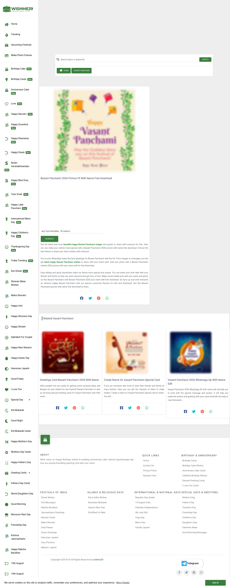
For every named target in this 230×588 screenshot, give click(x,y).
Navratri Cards (48, 517)
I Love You (13, 390)
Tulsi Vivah (16, 195)
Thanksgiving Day (17, 248)
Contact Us (148, 465)
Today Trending (18, 261)
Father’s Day (188, 502)
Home (64, 70)
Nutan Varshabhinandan (17, 166)
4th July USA (141, 512)
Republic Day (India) (145, 497)
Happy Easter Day (16, 358)
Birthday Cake (18, 69)
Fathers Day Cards (17, 483)
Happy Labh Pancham (15, 206)
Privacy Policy (150, 470)
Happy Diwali (17, 153)
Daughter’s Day (189, 522)
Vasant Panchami (81, 71)
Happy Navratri (18, 114)
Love (13, 104)
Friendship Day (15, 525)
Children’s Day (189, 517)
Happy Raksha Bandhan (15, 551)
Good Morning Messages (194, 532)
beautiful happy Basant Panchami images (83, 244)
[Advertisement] (134, 28)
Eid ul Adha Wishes (97, 497)
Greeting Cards (17, 473)
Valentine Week (189, 527)
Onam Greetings (49, 532)
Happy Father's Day (17, 463)
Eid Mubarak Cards (17, 431)
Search (205, 59)
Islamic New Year (96, 507)
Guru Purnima (48, 542)
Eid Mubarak (14, 410)
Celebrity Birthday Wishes (194, 475)
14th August (14, 574)
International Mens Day (17, 220)
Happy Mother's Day (18, 442)
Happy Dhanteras (17, 140)
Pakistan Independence (146, 507)
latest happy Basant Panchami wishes (62, 262)
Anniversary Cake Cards (194, 470)
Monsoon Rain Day (17, 515)
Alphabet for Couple (18, 337)
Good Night (13, 421)
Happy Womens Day (18, 317)
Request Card (149, 475)
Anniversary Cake (17, 91)
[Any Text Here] (72, 231)
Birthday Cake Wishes (193, 465)
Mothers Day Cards (17, 452)
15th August (14, 564)
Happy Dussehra (16, 126)
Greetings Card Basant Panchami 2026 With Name (69, 379)
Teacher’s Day (189, 507)
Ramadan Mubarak (97, 502)
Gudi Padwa (47, 527)
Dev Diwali (16, 271)
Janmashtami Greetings (53, 512)
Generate (49, 239)
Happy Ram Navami (18, 348)
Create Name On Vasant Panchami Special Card (132, 379)
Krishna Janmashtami (14, 537)
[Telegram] (189, 563)
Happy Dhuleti (15, 327)
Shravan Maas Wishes (15, 283)
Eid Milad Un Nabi (96, 512)
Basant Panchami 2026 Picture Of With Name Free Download (76, 178)
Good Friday (13, 379)
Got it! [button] (215, 583)
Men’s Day (140, 522)
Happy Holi (13, 306)
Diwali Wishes (48, 497)
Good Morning (15, 504)
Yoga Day (139, 517)
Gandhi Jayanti (142, 527)
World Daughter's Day (18, 494)
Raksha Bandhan (49, 507)
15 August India (142, 502)
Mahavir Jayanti (49, 547)
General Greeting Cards (193, 480)
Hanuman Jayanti (16, 369)
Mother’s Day (188, 497)
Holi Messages (48, 502)
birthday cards (18, 79)
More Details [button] (123, 582)
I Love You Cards (190, 485)
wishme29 (98, 559)
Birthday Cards (189, 460)
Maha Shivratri (15, 296)
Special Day (17, 400)
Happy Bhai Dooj (16, 182)
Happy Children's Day (16, 234)
